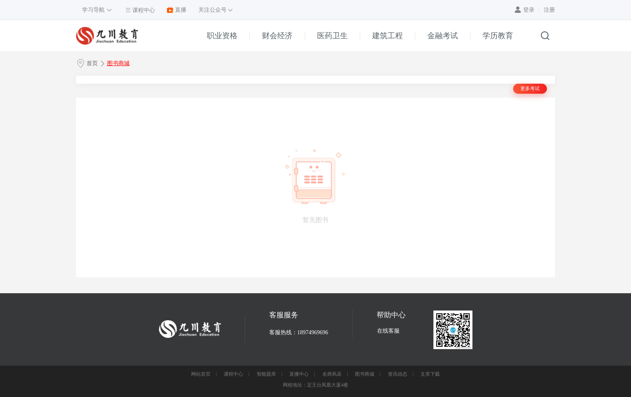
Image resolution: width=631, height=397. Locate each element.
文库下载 (430, 374)
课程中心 (233, 374)
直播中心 (299, 374)
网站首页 (200, 374)
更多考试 (530, 88)
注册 (549, 10)
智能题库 (266, 374)
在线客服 (388, 331)
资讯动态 (397, 374)
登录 (528, 10)
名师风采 (332, 374)
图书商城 (118, 63)
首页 (92, 63)
